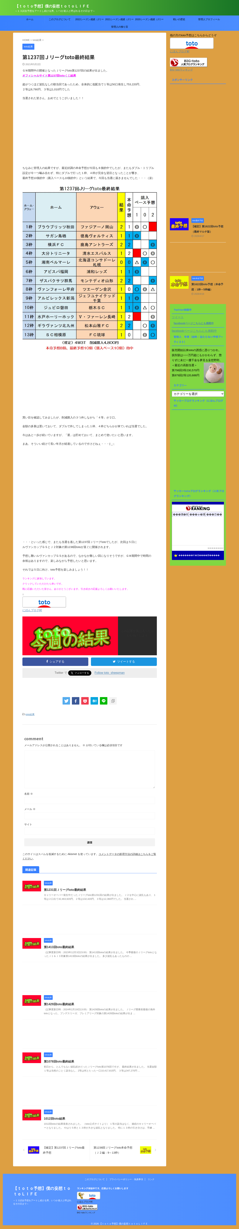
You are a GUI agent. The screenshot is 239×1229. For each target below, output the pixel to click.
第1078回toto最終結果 (59, 1061)
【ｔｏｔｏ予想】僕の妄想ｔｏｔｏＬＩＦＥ (52, 6)
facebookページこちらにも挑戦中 (194, 323)
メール (29, 809)
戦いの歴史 (179, 19)
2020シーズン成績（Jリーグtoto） (149, 20)
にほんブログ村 (32, 610)
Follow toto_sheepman (110, 673)
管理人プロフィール (209, 19)
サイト (28, 824)
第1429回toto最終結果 (59, 1004)
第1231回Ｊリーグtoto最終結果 (65, 889)
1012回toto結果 (54, 1118)
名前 (28, 793)
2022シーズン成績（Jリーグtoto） (89, 20)
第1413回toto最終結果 (59, 947)
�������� (215, 548)
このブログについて (60, 19)
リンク (151, 1179)
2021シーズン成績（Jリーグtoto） (119, 20)
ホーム (29, 19)
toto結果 (30, 714)
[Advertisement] (89, 135)
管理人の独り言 (119, 26)
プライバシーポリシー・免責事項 (126, 1179)
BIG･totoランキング (181, 69)
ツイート (178, 317)
